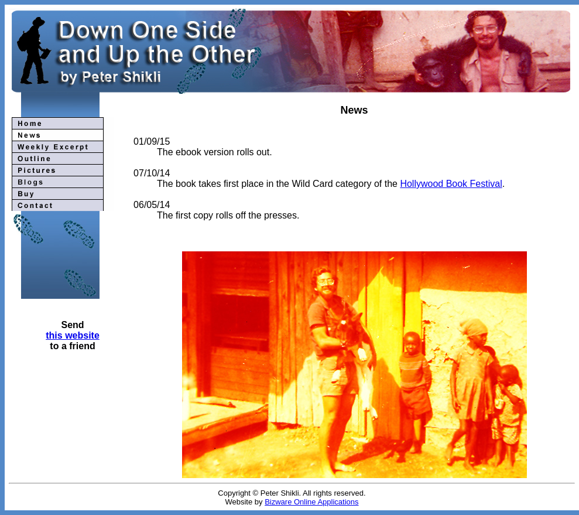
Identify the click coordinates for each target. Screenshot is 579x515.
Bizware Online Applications (311, 501)
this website (73, 335)
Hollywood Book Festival (451, 184)
